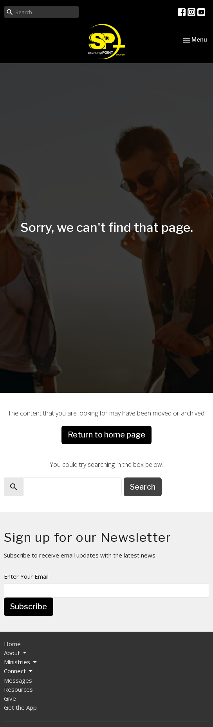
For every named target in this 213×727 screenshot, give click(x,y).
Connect (19, 671)
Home (12, 644)
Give (10, 698)
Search (142, 487)
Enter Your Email (26, 576)
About (16, 653)
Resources (18, 689)
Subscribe (28, 606)
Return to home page (106, 434)
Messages (18, 680)
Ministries (21, 662)
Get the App (20, 707)
